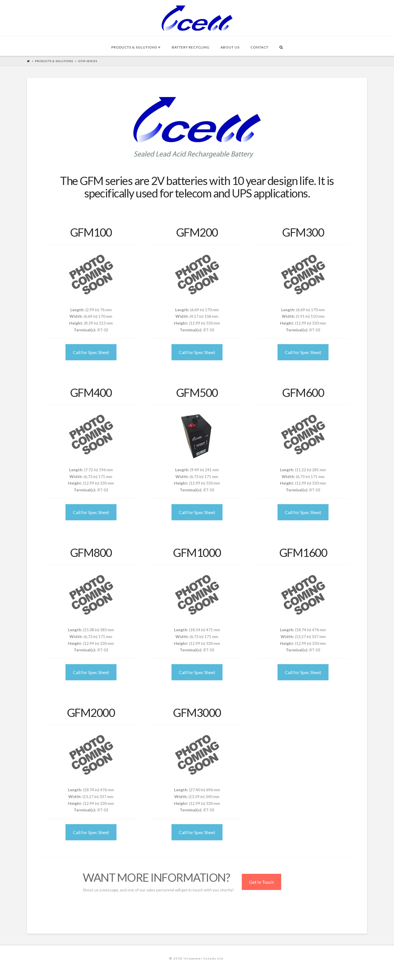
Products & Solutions (54, 61)
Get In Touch (261, 882)
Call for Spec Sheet (91, 352)
